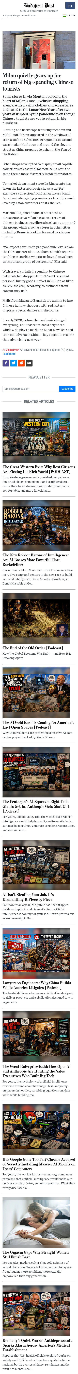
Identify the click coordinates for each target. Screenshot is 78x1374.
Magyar (69, 15)
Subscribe (67, 388)
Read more (9, 353)
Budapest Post (39, 5)
